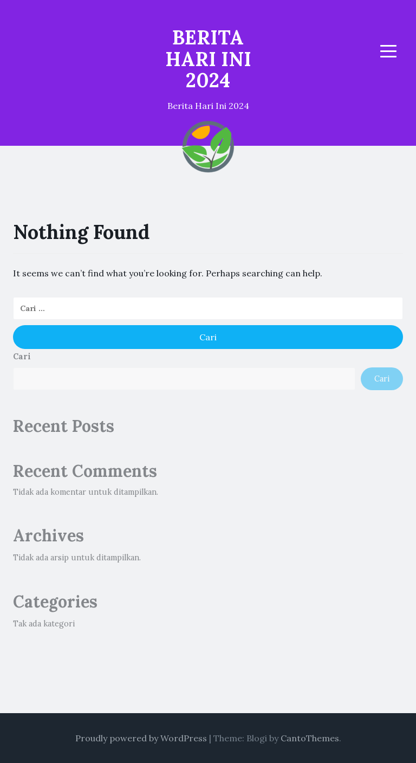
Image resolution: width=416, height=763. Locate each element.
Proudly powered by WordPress (141, 738)
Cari (22, 356)
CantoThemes (310, 738)
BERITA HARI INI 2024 (208, 59)
